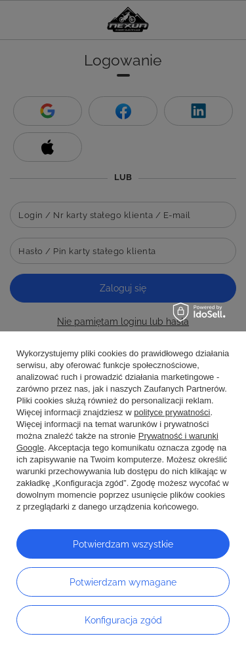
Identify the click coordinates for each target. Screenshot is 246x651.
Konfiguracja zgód (123, 620)
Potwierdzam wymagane (123, 582)
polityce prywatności (172, 412)
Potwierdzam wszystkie (123, 544)
